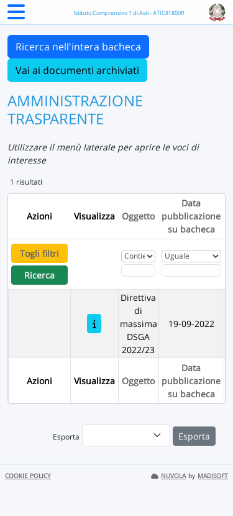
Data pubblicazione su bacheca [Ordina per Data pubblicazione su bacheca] (191, 216)
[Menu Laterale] (16, 15)
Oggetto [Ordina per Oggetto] (138, 216)
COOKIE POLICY (28, 476)
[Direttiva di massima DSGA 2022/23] (94, 323)
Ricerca (39, 275)
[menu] (126, 435)
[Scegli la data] (191, 270)
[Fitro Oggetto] (138, 270)
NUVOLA (168, 476)
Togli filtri (39, 253)
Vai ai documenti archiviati (77, 70)
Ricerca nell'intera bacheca (78, 46)
